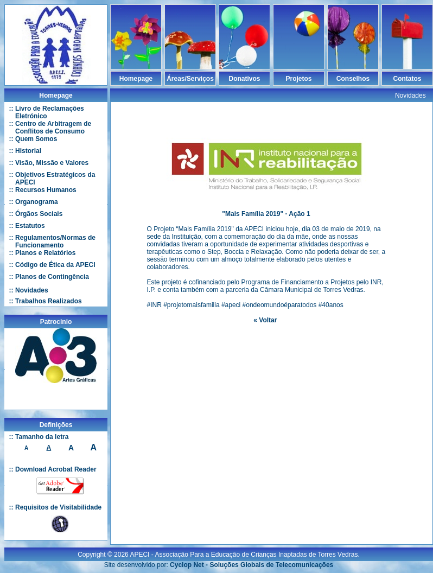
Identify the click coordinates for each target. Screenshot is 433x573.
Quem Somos (36, 139)
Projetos (298, 78)
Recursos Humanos (46, 190)
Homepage (135, 78)
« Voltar (265, 320)
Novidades (31, 290)
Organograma (36, 202)
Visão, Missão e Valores (51, 163)
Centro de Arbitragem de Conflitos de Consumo (53, 127)
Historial (28, 151)
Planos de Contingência (52, 277)
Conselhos (353, 78)
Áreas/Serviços (190, 78)
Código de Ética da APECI (55, 265)
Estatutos (30, 226)
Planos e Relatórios (45, 253)
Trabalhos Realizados (48, 301)
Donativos (244, 78)
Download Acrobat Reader (56, 469)
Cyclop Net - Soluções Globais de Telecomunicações (251, 565)
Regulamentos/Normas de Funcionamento (55, 241)
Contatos (407, 78)
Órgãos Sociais (38, 214)
